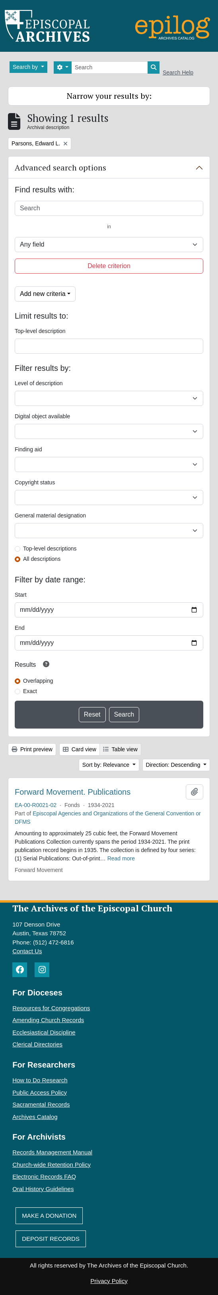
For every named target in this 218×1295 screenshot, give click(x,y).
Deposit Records (51, 1238)
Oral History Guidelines (43, 1188)
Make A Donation (49, 1215)
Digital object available (42, 416)
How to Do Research (39, 1080)
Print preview (32, 749)
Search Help (178, 72)
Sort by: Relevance (106, 765)
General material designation (50, 515)
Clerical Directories (37, 1044)
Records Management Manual (52, 1152)
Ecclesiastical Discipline (43, 1032)
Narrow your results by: (109, 95)
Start (21, 595)
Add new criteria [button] (43, 293)
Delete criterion (109, 266)
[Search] (109, 67)
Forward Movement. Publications (72, 792)
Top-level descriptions (50, 548)
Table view (120, 749)
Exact (30, 691)
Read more (121, 858)
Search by (26, 67)
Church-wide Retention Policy (51, 1164)
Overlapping (38, 681)
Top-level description (40, 331)
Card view (79, 749)
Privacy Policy (108, 1280)
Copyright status (35, 482)
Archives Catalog (34, 1116)
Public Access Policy (39, 1092)
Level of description (39, 383)
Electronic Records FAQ (44, 1176)
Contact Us (27, 951)
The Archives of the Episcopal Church (92, 908)
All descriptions (41, 559)
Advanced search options (60, 167)
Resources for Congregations (51, 1008)
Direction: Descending (174, 765)
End (20, 628)
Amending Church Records (48, 1020)
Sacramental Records (41, 1104)
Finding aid (28, 449)
